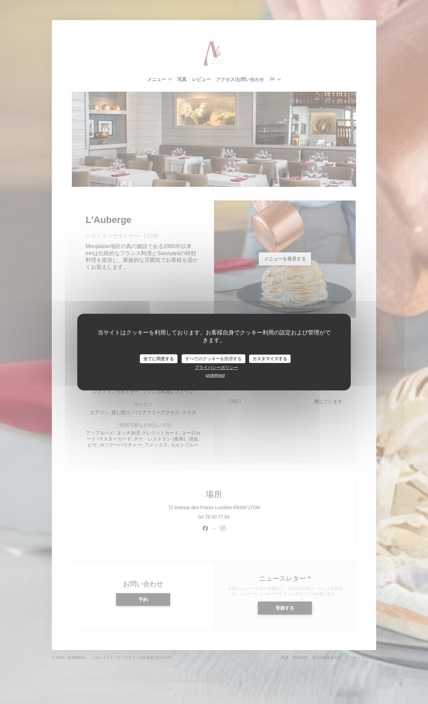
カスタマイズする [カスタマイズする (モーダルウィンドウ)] (269, 358)
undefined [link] (215, 375)
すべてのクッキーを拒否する (213, 358)
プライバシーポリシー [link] (216, 367)
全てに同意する (158, 358)
